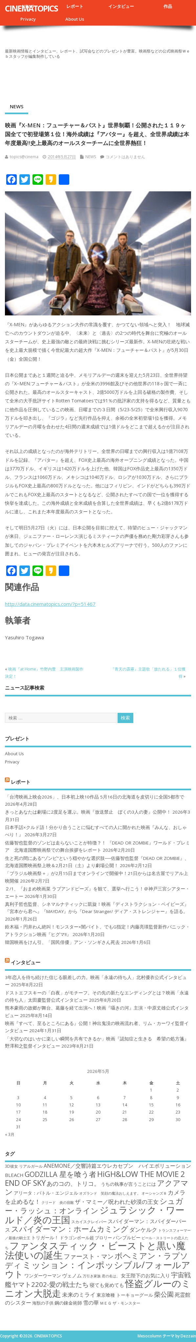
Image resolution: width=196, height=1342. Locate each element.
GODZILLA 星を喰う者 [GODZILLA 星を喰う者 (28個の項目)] (60, 1174)
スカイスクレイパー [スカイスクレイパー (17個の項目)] (89, 1222)
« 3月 (9, 1134)
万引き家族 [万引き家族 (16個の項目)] (92, 1276)
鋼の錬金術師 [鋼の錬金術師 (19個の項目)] (68, 1303)
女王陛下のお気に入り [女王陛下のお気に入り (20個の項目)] (145, 1275)
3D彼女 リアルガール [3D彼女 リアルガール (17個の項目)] (24, 1166)
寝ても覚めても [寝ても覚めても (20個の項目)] (107, 1285)
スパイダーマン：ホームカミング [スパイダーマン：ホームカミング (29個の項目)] (69, 1229)
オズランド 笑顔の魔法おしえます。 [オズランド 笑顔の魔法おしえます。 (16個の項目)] (110, 1193)
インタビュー (121, 6)
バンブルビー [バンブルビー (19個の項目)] (127, 1237)
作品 (167, 6)
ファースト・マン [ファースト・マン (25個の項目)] (89, 1256)
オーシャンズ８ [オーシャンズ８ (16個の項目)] (154, 1193)
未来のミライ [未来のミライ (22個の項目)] (79, 1294)
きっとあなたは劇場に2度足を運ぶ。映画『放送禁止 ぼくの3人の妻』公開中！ (88, 812)
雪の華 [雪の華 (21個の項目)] (91, 1302)
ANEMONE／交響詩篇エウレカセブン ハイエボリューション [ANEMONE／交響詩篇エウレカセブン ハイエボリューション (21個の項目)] (117, 1165)
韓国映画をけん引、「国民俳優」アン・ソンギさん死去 (62, 942)
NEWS (16, 106)
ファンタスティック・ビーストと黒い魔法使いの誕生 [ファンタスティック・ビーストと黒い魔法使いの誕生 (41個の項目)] (95, 1250)
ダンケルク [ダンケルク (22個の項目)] (143, 1229)
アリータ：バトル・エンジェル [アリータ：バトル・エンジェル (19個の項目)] (46, 1193)
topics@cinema (24, 157)
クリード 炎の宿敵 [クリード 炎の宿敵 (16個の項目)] (57, 1202)
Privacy (28, 19)
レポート (74, 6)
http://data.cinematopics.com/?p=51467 (50, 604)
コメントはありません (125, 157)
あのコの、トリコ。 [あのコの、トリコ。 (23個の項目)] (73, 1183)
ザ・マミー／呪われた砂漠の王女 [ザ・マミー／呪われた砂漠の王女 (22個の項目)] (117, 1201)
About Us (74, 19)
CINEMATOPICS (31, 8)
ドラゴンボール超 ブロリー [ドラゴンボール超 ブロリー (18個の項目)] (86, 1238)
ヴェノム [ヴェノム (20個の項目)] (72, 1275)
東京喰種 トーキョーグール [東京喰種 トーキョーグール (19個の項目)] (125, 1295)
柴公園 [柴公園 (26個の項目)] (164, 1294)
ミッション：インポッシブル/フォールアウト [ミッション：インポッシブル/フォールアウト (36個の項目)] (97, 1269)
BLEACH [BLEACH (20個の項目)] (14, 1175)
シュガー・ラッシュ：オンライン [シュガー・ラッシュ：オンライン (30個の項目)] (94, 1206)
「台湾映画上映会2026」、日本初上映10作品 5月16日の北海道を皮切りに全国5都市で (94, 797)
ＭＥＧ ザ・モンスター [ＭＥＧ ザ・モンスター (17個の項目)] (120, 1303)
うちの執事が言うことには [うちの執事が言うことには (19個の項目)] (128, 1184)
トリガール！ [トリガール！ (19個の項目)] (45, 1237)
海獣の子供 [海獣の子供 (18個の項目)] (43, 1303)
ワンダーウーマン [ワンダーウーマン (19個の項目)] (42, 1275)
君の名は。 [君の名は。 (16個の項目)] (111, 1276)
